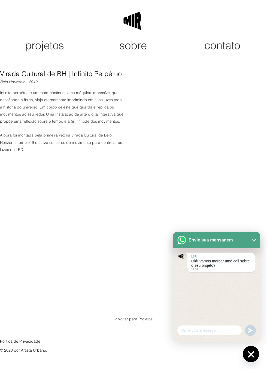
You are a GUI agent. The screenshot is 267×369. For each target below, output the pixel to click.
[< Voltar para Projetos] (133, 319)
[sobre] (133, 45)
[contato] (223, 45)
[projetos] (45, 45)
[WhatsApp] (251, 354)
